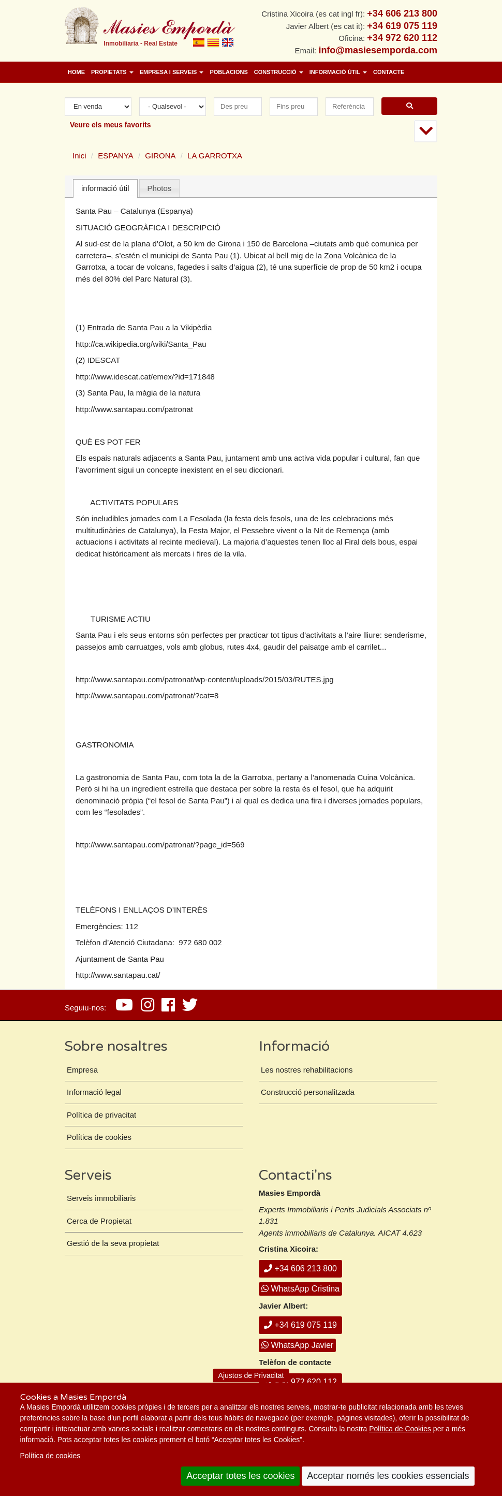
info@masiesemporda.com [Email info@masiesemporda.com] (377, 50)
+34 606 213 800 (300, 1268)
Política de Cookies (400, 1429)
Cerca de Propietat (99, 1220)
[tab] (105, 188)
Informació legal (94, 1092)
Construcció (278, 72)
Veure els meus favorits (110, 125)
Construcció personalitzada (308, 1092)
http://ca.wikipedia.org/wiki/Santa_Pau (141, 344)
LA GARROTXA (214, 155)
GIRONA (160, 155)
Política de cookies (50, 1455)
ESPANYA (116, 155)
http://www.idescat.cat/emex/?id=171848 (145, 376)
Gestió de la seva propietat (113, 1243)
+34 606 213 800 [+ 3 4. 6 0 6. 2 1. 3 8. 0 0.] (402, 13)
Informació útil (338, 72)
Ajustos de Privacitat (251, 1375)
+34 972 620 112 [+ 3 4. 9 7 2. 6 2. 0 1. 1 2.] (402, 38)
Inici (79, 155)
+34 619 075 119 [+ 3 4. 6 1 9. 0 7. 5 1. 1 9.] (402, 26)
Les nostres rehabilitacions (307, 1069)
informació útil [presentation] (105, 188)
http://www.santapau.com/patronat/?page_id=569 (160, 844)
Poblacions (228, 72)
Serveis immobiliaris (101, 1198)
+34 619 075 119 (300, 1325)
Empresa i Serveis (172, 72)
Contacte (388, 72)
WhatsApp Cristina (300, 1288)
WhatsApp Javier (297, 1345)
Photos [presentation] (159, 188)
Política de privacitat (101, 1114)
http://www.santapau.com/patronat (134, 409)
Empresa (82, 1069)
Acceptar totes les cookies (240, 1476)
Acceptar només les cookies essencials (388, 1476)
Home (76, 72)
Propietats (112, 72)
